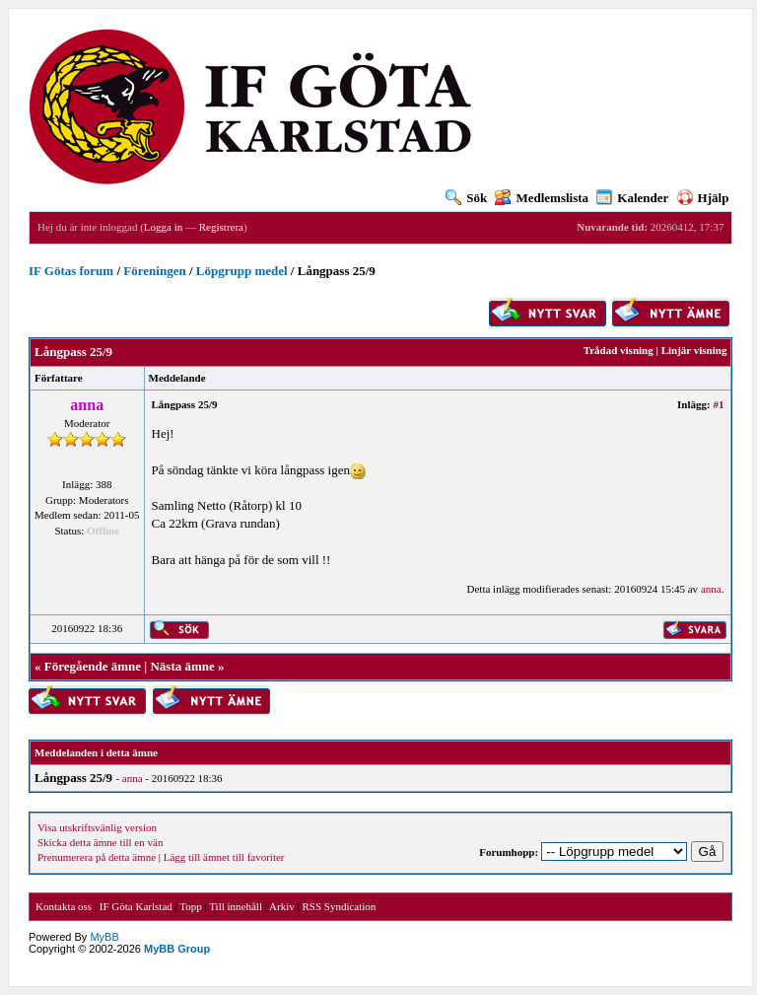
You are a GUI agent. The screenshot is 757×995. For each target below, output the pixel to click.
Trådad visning (619, 350)
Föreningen (154, 270)
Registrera (221, 227)
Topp (190, 906)
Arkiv (282, 906)
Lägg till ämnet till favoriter (224, 857)
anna (711, 589)
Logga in (163, 227)
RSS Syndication (339, 906)
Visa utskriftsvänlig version (97, 827)
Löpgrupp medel (242, 270)
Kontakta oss (63, 906)
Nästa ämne (182, 666)
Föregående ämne (92, 666)
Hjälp (703, 197)
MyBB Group (177, 949)
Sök (466, 197)
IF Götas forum (71, 270)
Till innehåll (235, 906)
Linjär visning (694, 350)
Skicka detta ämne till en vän (100, 842)
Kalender (632, 197)
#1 (718, 404)
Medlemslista (541, 197)
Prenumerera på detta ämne (96, 857)
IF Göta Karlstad (136, 906)
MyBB (104, 937)
